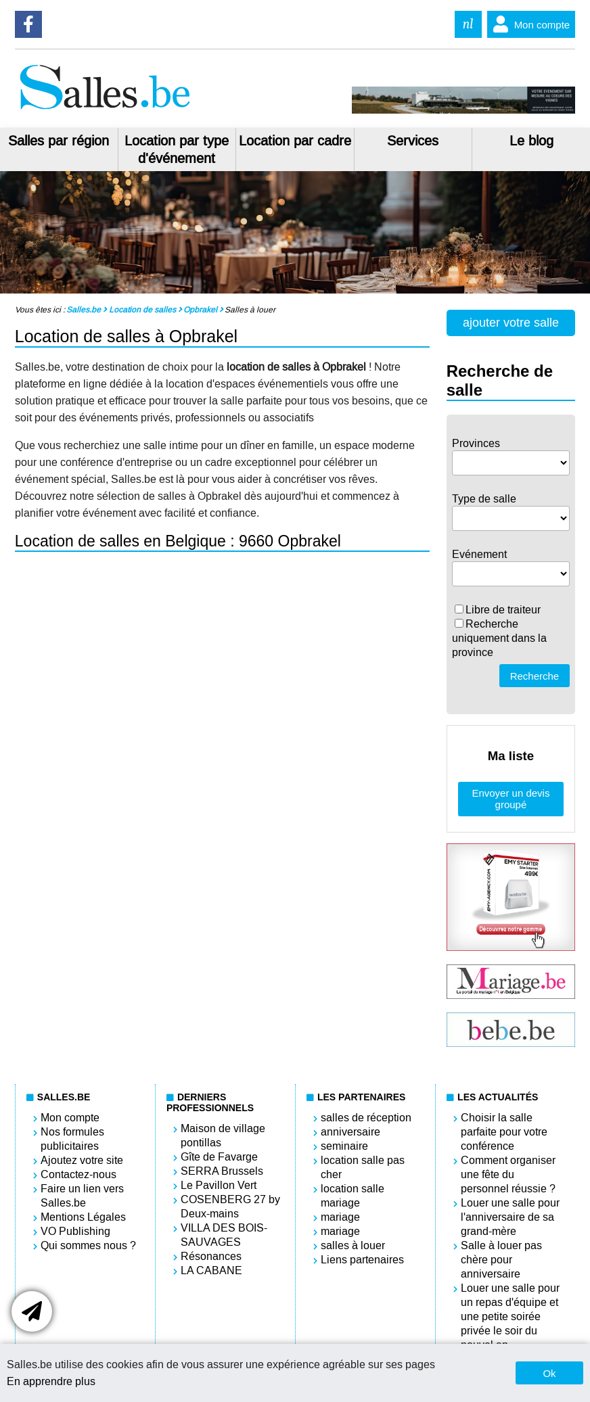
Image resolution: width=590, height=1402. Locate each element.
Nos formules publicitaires (72, 1139)
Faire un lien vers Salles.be (82, 1196)
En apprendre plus (51, 1381)
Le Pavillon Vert (218, 1185)
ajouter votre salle (511, 322)
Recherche (535, 676)
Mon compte (528, 24)
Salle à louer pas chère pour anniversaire (501, 1259)
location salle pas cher (363, 1167)
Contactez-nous (78, 1174)
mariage (340, 1217)
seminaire (344, 1146)
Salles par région (58, 140)
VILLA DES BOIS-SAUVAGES (224, 1235)
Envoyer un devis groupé (510, 798)
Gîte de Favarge (219, 1157)
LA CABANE (211, 1270)
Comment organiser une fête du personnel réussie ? (508, 1174)
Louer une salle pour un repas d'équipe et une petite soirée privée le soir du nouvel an (510, 1316)
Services (412, 140)
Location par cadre (295, 140)
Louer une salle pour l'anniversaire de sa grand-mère (510, 1217)
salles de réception (366, 1118)
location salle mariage (352, 1196)
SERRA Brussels (222, 1171)
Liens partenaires (362, 1260)
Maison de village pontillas (223, 1135)
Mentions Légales (83, 1217)
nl (468, 24)
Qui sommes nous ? (88, 1245)
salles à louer (353, 1245)
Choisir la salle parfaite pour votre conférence (504, 1132)
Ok (549, 1373)
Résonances (211, 1256)
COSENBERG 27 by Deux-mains (230, 1206)
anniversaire (350, 1132)
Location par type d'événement (176, 149)
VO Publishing (75, 1231)
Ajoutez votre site (82, 1160)
